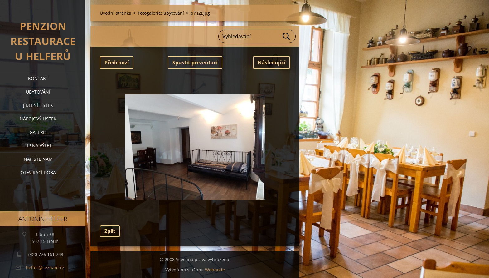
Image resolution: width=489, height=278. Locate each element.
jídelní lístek (38, 105)
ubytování (38, 92)
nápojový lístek (38, 119)
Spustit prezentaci (195, 62)
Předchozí (116, 62)
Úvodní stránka (115, 13)
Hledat (287, 36)
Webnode (215, 270)
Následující (271, 62)
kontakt (38, 78)
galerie (38, 132)
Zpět (109, 231)
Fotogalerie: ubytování (161, 13)
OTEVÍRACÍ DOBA (38, 172)
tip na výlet (38, 146)
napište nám (38, 159)
